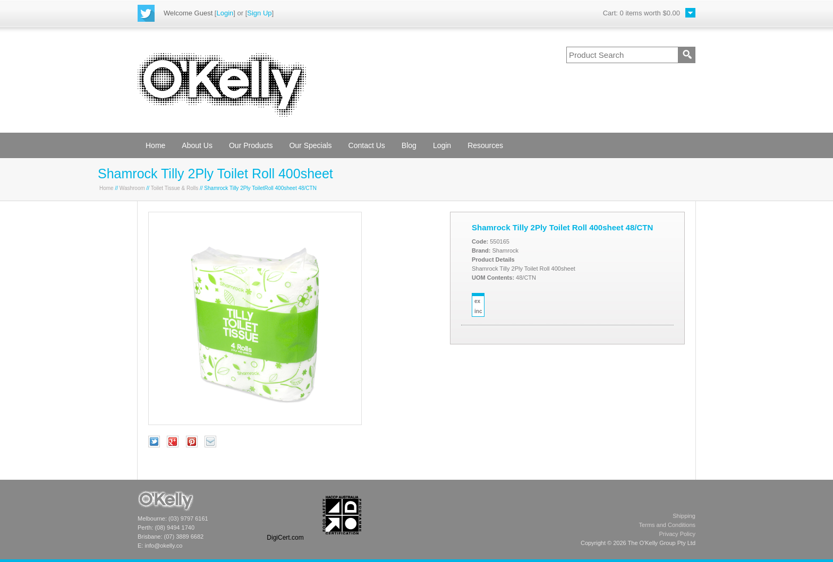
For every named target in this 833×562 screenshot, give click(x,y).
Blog (409, 145)
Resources (485, 145)
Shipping (684, 516)
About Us (197, 145)
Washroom (132, 188)
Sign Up (259, 13)
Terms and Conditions (667, 525)
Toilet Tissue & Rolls (174, 188)
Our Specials (310, 145)
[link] (285, 515)
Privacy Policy (677, 534)
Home (155, 145)
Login (224, 13)
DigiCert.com (285, 537)
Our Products (251, 145)
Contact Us (366, 145)
